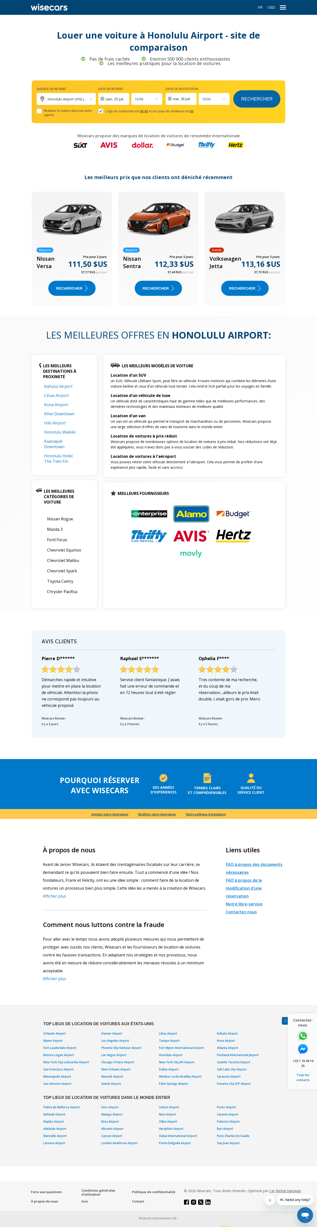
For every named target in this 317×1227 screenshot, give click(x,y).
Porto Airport (226, 1107)
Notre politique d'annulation (206, 814)
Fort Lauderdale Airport (60, 1048)
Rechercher (257, 98)
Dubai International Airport (178, 1136)
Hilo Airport (55, 423)
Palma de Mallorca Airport (61, 1107)
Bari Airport (225, 1129)
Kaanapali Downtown (54, 444)
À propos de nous (44, 1201)
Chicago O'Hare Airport (117, 1062)
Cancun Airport (111, 1136)
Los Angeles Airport (115, 1041)
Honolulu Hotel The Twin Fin (58, 458)
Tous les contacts (303, 1077)
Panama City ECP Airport (234, 1084)
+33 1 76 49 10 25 (303, 1063)
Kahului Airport (58, 386)
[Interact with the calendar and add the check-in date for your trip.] (113, 99)
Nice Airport (167, 1114)
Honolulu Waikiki (60, 432)
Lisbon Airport (169, 1107)
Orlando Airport (54, 1033)
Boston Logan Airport (58, 1055)
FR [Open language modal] (260, 7)
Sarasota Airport (229, 1076)
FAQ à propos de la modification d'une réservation (244, 888)
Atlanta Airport (227, 1048)
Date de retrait (110, 89)
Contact (138, 1201)
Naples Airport (53, 1121)
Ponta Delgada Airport (175, 1143)
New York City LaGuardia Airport (66, 1062)
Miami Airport (53, 1041)
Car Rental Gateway (285, 1190)
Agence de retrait (51, 89)
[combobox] (135, 99)
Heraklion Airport (171, 1129)
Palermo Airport (228, 1121)
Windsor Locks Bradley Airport (180, 1076)
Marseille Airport (55, 1136)
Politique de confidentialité (153, 1192)
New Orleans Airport (116, 1069)
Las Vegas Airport (113, 1055)
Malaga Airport (112, 1114)
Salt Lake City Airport (232, 1069)
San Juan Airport (228, 1143)
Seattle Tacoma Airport (233, 1062)
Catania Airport (227, 1114)
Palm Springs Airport (173, 1084)
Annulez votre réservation (109, 814)
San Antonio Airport (57, 1084)
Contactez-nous (241, 912)
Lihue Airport (56, 395)
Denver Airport (111, 1033)
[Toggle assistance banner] (285, 1021)
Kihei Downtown (59, 414)
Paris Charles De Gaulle (233, 1136)
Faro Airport (110, 1107)
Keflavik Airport (54, 1114)
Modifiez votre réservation (157, 814)
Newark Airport (112, 1076)
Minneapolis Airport (57, 1076)
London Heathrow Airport (119, 1143)
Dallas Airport (169, 1069)
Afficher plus (54, 896)
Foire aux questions (46, 1192)
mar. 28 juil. (182, 99)
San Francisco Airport (58, 1069)
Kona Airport (56, 404)
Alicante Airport (112, 1129)
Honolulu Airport (171, 1055)
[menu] (283, 7)
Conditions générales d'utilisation (98, 1192)
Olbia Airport (168, 1121)
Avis (84, 1201)
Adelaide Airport (54, 1129)
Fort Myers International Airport (181, 1048)
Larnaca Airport (54, 1143)
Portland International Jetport (238, 1055)
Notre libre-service (244, 904)
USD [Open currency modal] (271, 7)
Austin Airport (111, 1084)
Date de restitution (182, 89)
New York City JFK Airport (176, 1062)
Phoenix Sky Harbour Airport (121, 1048)
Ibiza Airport (110, 1121)
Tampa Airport (169, 1041)
